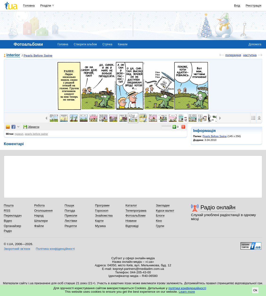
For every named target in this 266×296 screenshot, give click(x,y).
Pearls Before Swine (38, 55)
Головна (29, 5)
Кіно (159, 220)
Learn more (187, 291)
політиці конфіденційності (187, 288)
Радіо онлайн (218, 207)
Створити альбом (85, 44)
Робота (39, 205)
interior (13, 55)
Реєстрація (253, 5)
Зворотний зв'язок (17, 249)
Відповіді (132, 226)
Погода (70, 210)
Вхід (237, 5)
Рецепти (71, 226)
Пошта (8, 205)
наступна (250, 55)
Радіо (8, 231)
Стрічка (107, 44)
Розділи (45, 5)
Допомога (255, 44)
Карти (99, 220)
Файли (39, 226)
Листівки (71, 220)
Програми (102, 205)
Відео (8, 220)
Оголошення (43, 210)
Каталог (131, 205)
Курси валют (165, 210)
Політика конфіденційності (55, 249)
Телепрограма (135, 210)
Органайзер (12, 226)
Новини (131, 220)
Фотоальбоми (135, 215)
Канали (123, 44)
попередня (233, 55)
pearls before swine (36, 133)
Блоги (160, 215)
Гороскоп (101, 210)
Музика (100, 226)
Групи (160, 226)
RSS (7, 210)
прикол (19, 133)
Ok (255, 290)
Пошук (69, 205)
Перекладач (12, 215)
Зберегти (31, 127)
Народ (39, 215)
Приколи (71, 215)
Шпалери (41, 220)
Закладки (163, 205)
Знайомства (104, 215)
